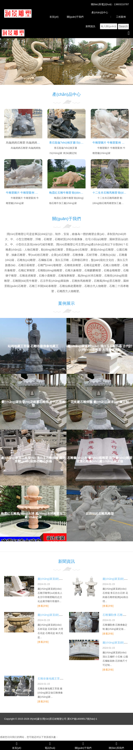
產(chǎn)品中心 (99, 12)
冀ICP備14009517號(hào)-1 (82, 718)
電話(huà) (49, 745)
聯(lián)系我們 (116, 745)
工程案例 (121, 16)
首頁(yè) (54, 16)
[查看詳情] (43, 606)
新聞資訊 (90, 26)
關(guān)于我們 (75, 16)
